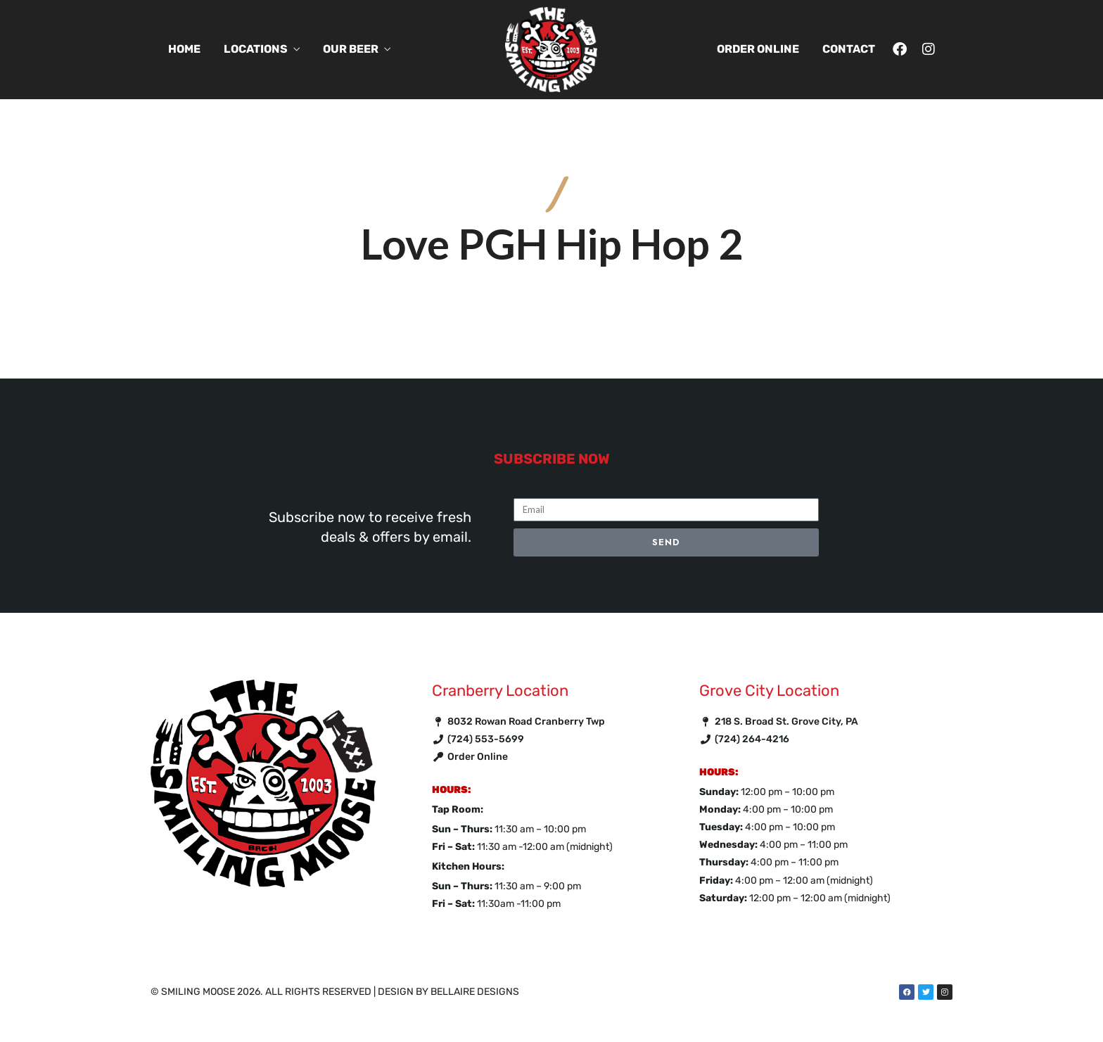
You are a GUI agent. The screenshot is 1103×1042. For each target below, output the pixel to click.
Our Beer (350, 49)
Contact (848, 49)
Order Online (758, 49)
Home (184, 49)
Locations (256, 49)
